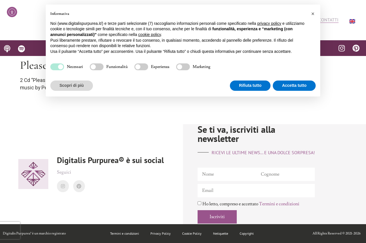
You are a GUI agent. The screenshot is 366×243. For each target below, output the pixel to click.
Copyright (247, 233)
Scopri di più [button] (71, 85)
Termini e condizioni (279, 204)
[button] (312, 13)
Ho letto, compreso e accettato (250, 204)
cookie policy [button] (149, 34)
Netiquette (220, 233)
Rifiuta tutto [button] (250, 85)
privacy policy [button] (269, 23)
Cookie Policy (192, 233)
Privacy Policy (160, 233)
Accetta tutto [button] (294, 85)
